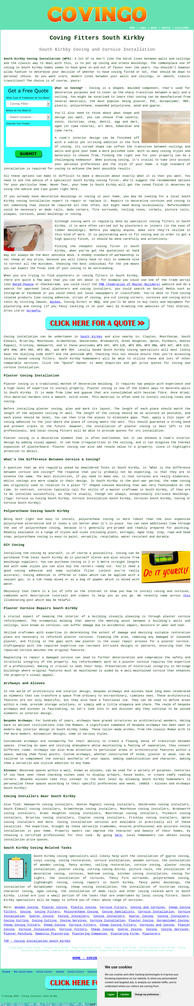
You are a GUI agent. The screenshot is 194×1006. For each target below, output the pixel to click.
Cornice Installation (156, 911)
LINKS (142, 28)
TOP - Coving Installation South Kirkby (37, 941)
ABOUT (153, 28)
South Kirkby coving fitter (96, 180)
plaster (139, 101)
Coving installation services (83, 822)
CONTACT (166, 28)
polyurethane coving (170, 878)
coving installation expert (39, 201)
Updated (60, 972)
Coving (25, 911)
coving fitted (122, 72)
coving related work (155, 891)
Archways (41, 750)
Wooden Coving (26, 907)
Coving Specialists (118, 911)
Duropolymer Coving (172, 920)
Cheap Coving (54, 925)
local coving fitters (54, 430)
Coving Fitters (47, 911)
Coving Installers (73, 916)
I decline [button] (124, 994)
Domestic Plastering (52, 933)
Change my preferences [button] (147, 994)
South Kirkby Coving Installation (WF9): (38, 58)
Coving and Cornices (148, 907)
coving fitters (42, 358)
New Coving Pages (23, 972)
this (186, 595)
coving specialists (143, 349)
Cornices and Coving (157, 925)
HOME (132, 28)
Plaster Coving (54, 907)
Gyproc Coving (41, 916)
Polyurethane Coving (81, 911)
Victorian (76, 121)
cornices (26, 214)
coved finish (152, 184)
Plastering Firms (125, 933)
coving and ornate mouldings (123, 63)
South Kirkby (91, 336)
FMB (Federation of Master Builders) (129, 284)
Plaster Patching (18, 933)
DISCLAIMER (182, 28)
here (118, 835)
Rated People (23, 284)
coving (9, 67)
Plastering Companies (89, 933)
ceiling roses (133, 209)
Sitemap (6, 972)
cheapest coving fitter (99, 246)
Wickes (55, 302)
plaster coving (49, 408)
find (16, 804)
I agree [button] (110, 994)
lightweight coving (50, 882)
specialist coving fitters (152, 221)
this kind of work (70, 234)
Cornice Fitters (113, 907)
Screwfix (33, 310)
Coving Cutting (16, 920)
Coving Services (73, 920)
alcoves (41, 779)
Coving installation (21, 336)
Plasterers (151, 933)
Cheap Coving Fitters (22, 925)
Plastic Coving (83, 907)
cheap (15, 259)
